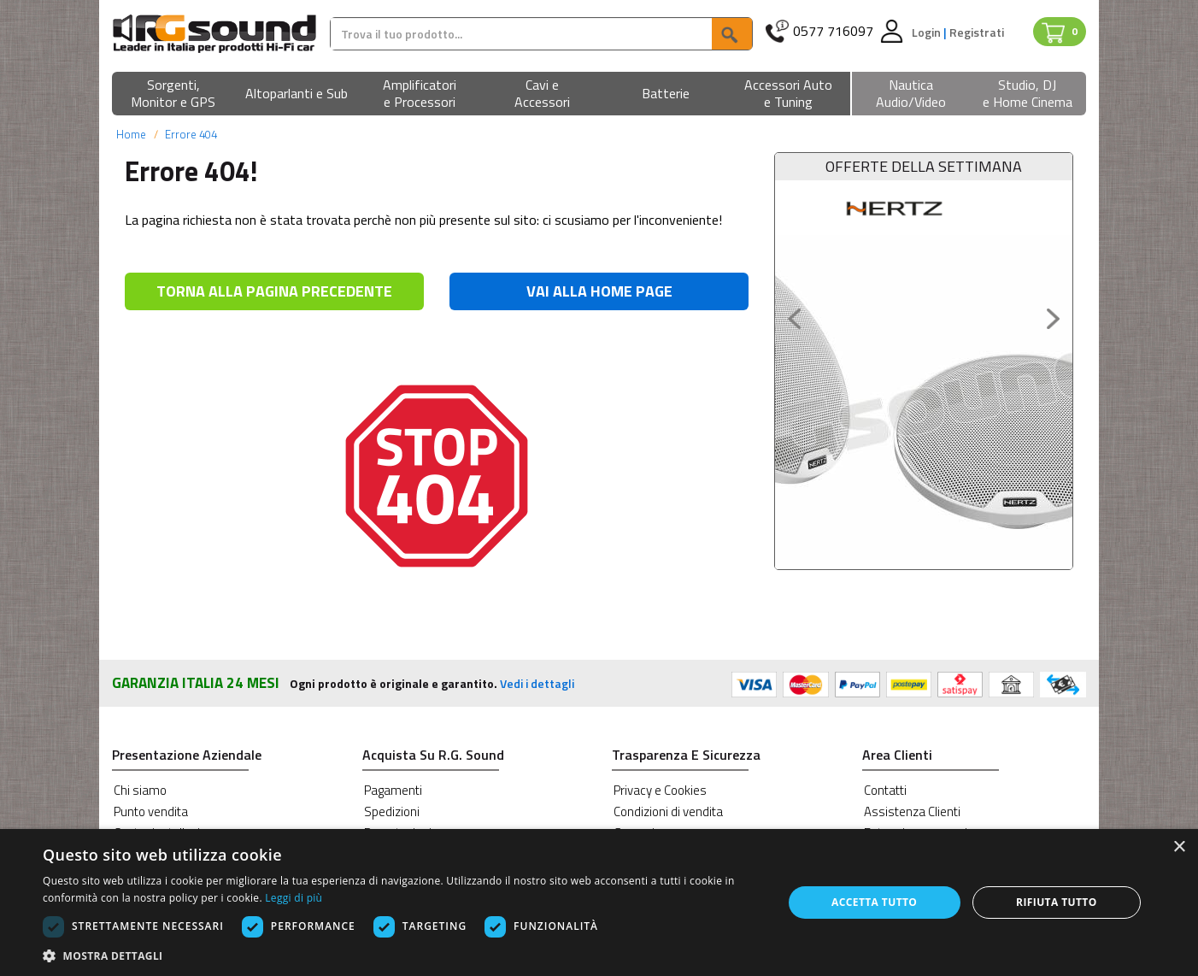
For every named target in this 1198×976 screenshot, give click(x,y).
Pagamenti (393, 790)
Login (927, 32)
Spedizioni (392, 811)
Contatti (885, 790)
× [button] (1178, 847)
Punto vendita (151, 811)
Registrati (976, 32)
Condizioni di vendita (668, 811)
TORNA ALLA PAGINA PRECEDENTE (274, 291)
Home (131, 134)
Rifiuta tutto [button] (1056, 902)
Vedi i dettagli (537, 683)
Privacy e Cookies (660, 790)
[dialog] (599, 902)
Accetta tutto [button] (874, 902)
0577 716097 (833, 31)
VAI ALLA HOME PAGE (599, 291)
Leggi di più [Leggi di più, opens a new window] (293, 898)
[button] (173, 94)
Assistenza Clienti (912, 811)
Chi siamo (140, 790)
